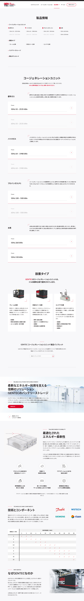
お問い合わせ (74, 4)
